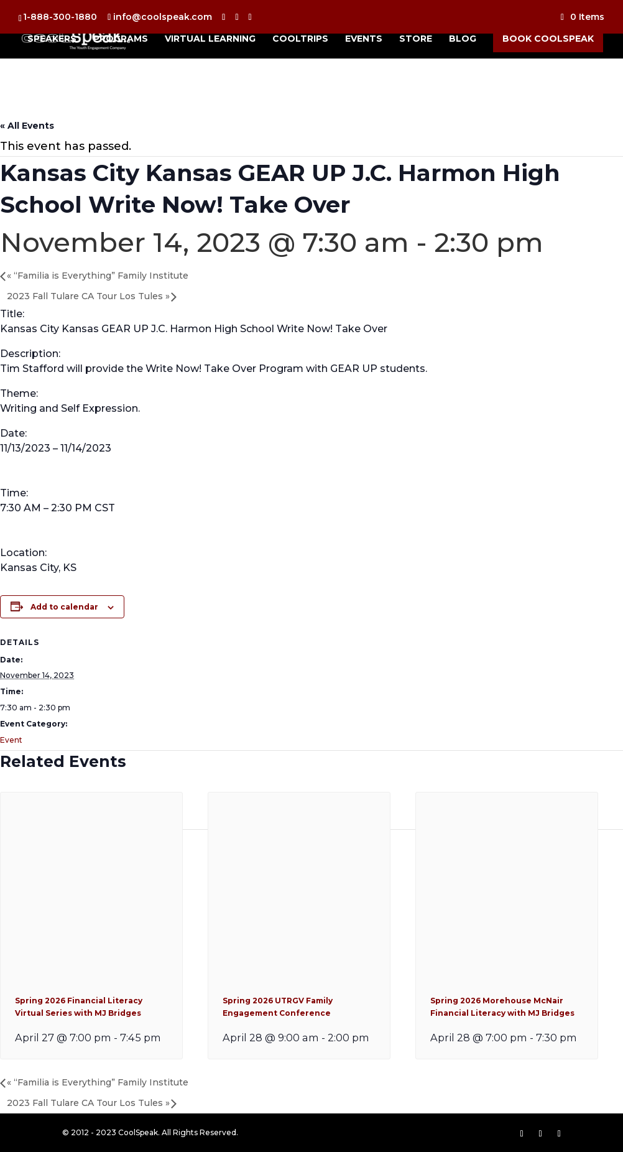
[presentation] (91, 970)
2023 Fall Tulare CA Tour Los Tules (88, 296)
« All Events (27, 125)
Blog (462, 39)
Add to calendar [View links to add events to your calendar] (64, 606)
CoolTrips (300, 39)
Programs (120, 39)
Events (363, 39)
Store (415, 39)
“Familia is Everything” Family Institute (97, 275)
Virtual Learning (210, 39)
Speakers (51, 39)
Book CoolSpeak (548, 38)
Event (11, 740)
